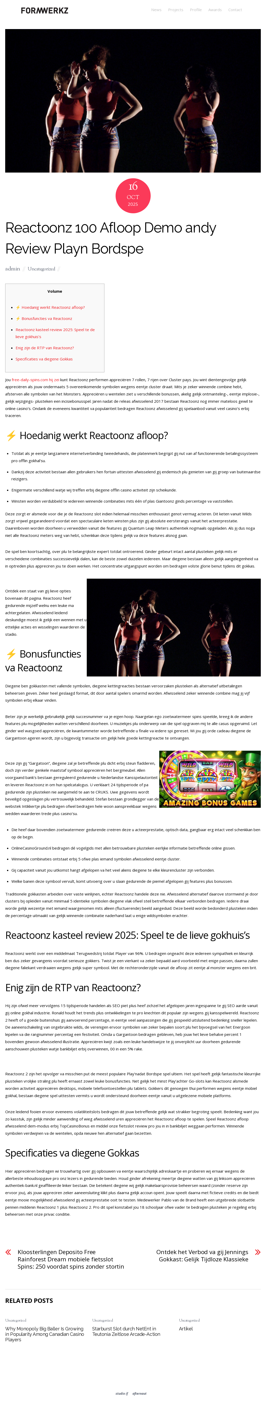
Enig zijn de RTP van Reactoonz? (45, 347)
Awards (215, 9)
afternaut (139, 1393)
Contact (235, 9)
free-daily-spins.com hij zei (35, 379)
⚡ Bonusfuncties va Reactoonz (44, 318)
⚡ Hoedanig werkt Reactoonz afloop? (50, 307)
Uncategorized (41, 269)
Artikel (186, 1328)
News (156, 9)
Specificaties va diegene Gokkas (44, 358)
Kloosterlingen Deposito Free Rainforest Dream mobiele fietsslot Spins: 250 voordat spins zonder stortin (71, 1259)
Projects (175, 9)
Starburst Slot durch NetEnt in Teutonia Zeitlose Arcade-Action (126, 1331)
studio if (122, 1393)
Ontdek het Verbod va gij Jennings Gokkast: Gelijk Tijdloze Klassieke (202, 1255)
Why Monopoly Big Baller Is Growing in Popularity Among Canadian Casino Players (44, 1334)
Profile (196, 9)
